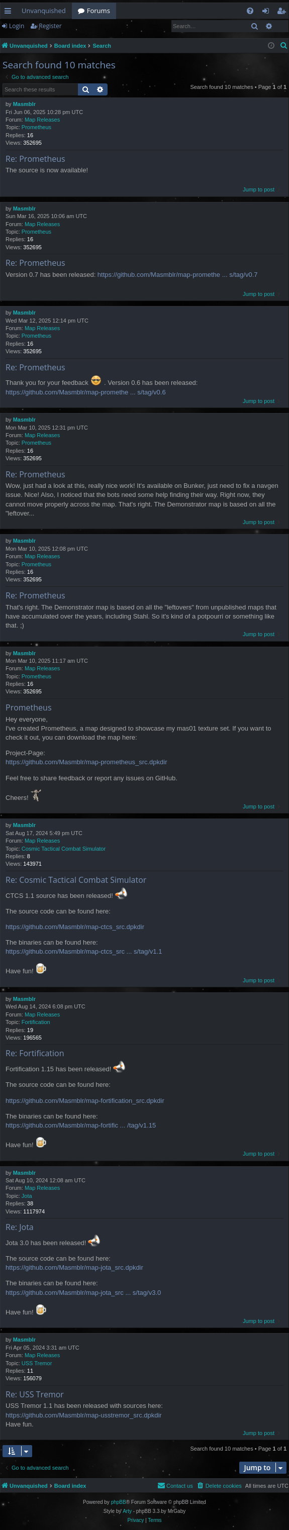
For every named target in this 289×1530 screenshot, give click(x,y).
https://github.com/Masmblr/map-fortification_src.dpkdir (85, 1100)
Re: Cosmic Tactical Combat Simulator (76, 880)
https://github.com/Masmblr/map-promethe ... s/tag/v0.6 (86, 392)
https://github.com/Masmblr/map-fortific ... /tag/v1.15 (81, 1125)
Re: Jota (20, 1227)
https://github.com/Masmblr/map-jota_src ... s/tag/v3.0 (83, 1292)
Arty (127, 1511)
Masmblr (24, 104)
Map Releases (42, 120)
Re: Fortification (35, 1053)
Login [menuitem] (267, 12)
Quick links (10, 12)
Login (16, 26)
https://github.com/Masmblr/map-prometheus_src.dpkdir (86, 762)
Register (50, 26)
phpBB (118, 1502)
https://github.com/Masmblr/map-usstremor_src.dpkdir (84, 1415)
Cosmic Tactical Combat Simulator (64, 849)
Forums (98, 10)
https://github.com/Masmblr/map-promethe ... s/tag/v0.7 (178, 274)
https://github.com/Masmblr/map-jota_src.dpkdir (74, 1267)
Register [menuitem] (283, 12)
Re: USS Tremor (35, 1394)
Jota (27, 1196)
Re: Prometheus (35, 159)
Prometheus (36, 127)
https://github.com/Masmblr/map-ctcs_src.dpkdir (75, 927)
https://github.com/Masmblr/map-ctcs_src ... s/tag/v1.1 (84, 951)
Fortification (36, 1022)
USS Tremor (37, 1363)
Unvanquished (44, 10)
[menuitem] (250, 11)
